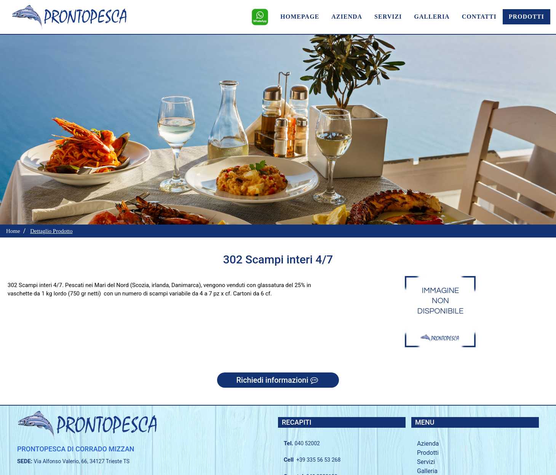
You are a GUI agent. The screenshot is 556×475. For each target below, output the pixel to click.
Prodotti (428, 452)
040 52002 (307, 443)
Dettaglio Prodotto (51, 231)
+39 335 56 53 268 (318, 460)
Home (13, 231)
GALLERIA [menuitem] (431, 16)
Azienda (428, 443)
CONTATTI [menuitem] (479, 16)
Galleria (427, 471)
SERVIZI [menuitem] (388, 16)
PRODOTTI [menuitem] (526, 16)
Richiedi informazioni (278, 380)
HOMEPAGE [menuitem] (299, 16)
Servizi (426, 461)
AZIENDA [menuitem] (346, 16)
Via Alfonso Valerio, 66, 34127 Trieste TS (82, 461)
